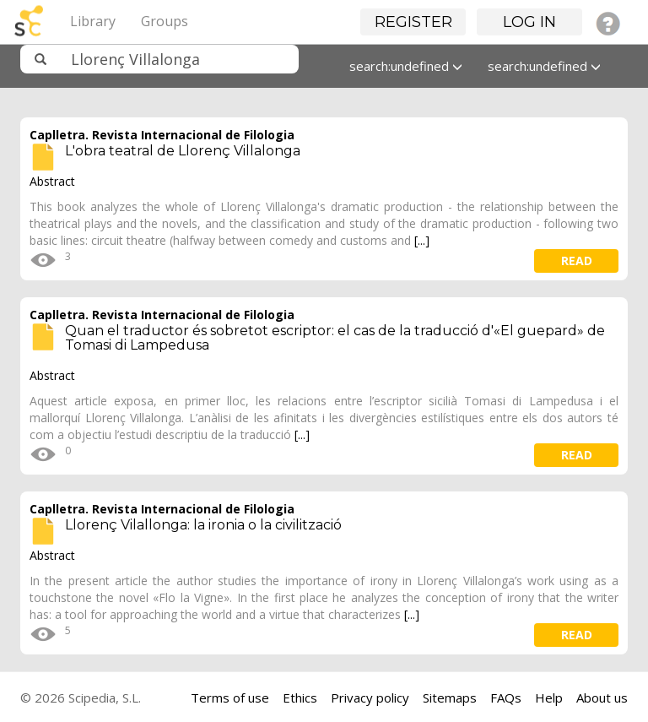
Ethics (300, 697)
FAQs (505, 697)
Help (549, 697)
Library (93, 21)
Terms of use (230, 697)
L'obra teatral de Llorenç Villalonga (182, 151)
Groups (164, 21)
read (576, 260)
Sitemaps (450, 697)
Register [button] (413, 22)
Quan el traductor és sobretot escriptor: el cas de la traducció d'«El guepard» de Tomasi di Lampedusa (335, 338)
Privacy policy (370, 697)
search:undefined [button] (405, 65)
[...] (421, 240)
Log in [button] (529, 22)
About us (602, 697)
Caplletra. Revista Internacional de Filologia (162, 135)
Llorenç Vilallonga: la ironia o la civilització (203, 525)
